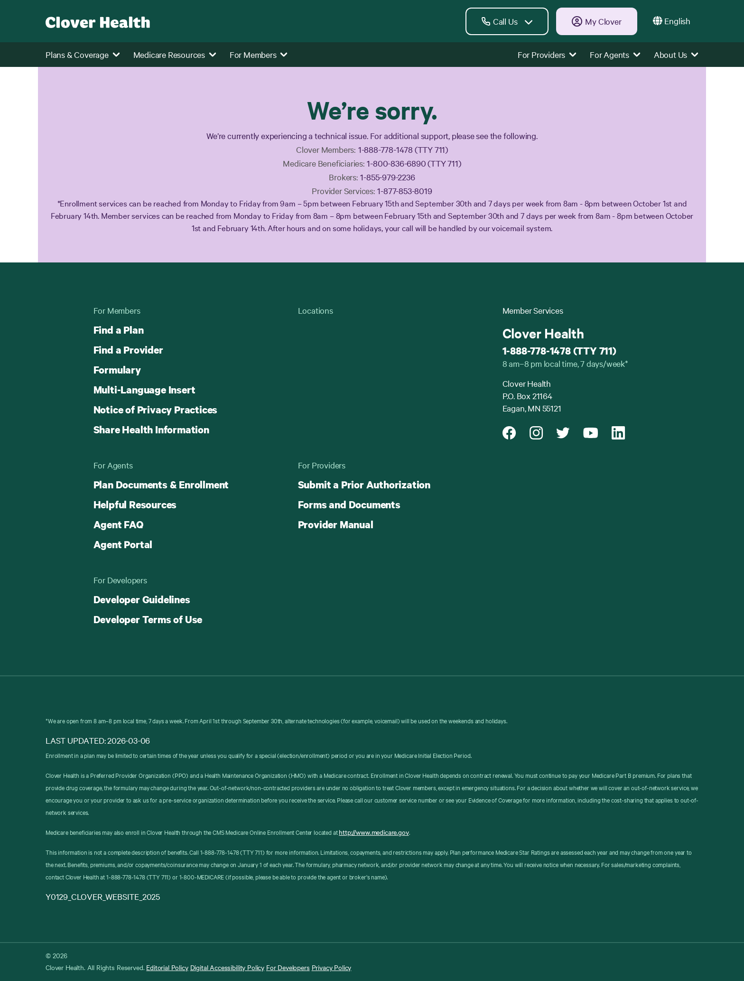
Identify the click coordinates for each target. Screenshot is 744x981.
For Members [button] (259, 54)
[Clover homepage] (98, 21)
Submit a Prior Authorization (364, 484)
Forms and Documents (349, 504)
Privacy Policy (332, 967)
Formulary (117, 369)
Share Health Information (151, 429)
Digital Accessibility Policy (227, 967)
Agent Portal (123, 544)
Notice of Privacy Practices (155, 409)
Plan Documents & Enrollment (161, 484)
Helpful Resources (135, 504)
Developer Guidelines (141, 599)
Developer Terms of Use (148, 619)
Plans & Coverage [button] (83, 54)
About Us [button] (676, 54)
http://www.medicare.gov (374, 832)
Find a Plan (118, 329)
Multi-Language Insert (144, 389)
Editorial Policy (167, 967)
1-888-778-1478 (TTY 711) (559, 350)
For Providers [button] (547, 54)
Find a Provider (128, 349)
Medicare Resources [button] (174, 54)
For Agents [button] (615, 54)
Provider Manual (335, 524)
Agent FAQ (118, 524)
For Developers (288, 967)
